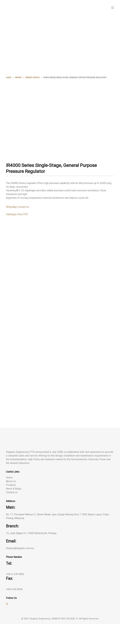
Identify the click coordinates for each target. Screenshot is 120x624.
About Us (11, 481)
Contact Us (12, 492)
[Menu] (112, 7)
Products (11, 485)
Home (9, 477)
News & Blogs (13, 488)
